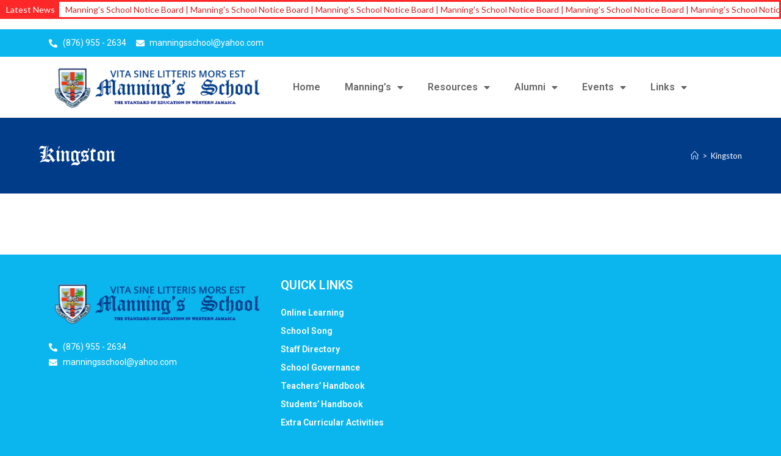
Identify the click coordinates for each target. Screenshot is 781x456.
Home (306, 87)
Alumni (536, 87)
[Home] (695, 156)
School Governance (320, 367)
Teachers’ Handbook (323, 386)
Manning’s (374, 87)
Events (604, 87)
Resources (459, 87)
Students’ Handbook (322, 404)
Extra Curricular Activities (332, 422)
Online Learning (312, 312)
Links (668, 87)
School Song (307, 331)
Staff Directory (310, 349)
